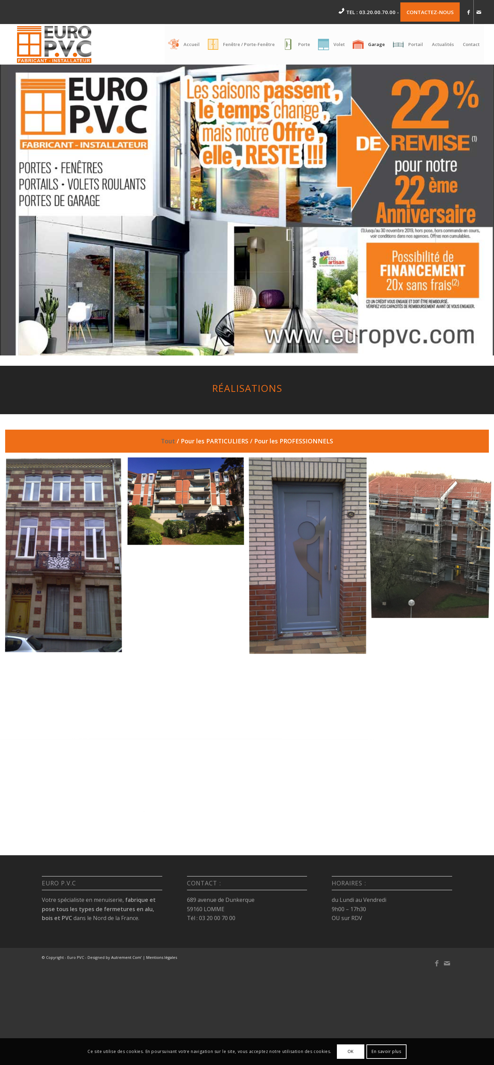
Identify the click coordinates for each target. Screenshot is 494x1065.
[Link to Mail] (479, 12)
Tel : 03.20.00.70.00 (371, 12)
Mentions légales (161, 957)
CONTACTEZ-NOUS (430, 12)
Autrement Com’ (126, 957)
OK (351, 1051)
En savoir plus (386, 1051)
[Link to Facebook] (468, 12)
